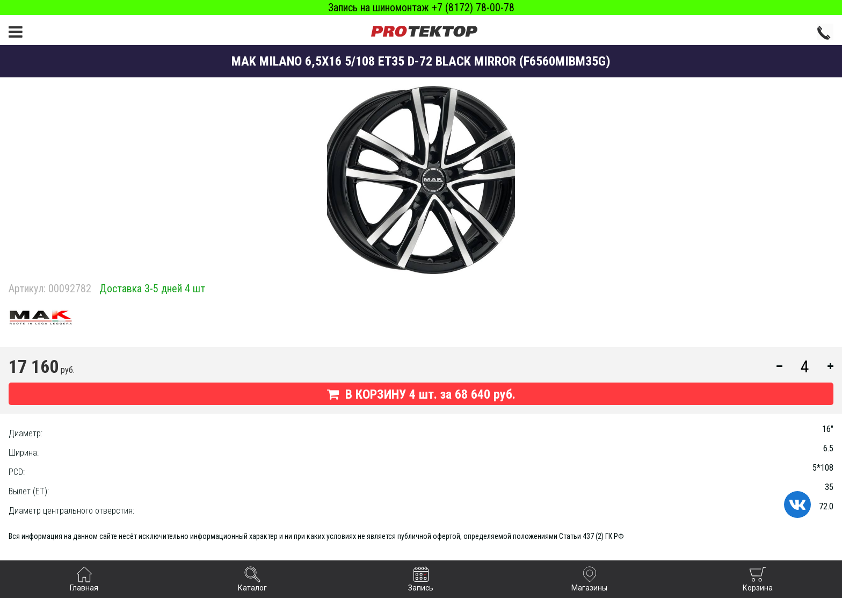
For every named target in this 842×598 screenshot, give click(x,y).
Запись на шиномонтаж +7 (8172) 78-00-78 (421, 7)
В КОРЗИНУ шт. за (421, 394)
